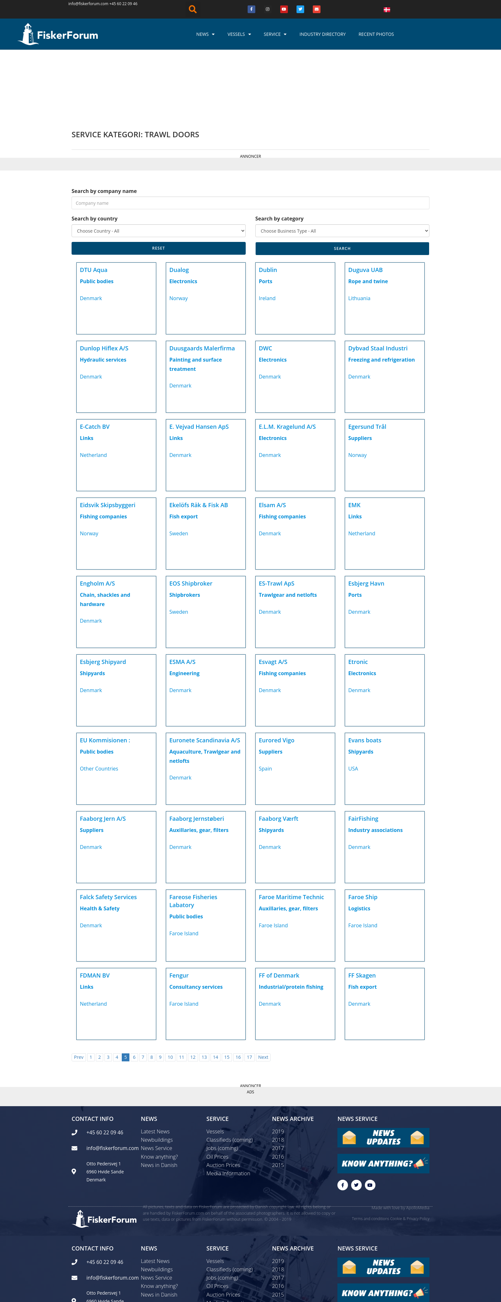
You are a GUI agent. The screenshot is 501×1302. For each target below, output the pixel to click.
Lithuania (359, 230)
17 (249, 989)
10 (170, 989)
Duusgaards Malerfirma (202, 280)
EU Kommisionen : (105, 672)
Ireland (267, 230)
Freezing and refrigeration (381, 292)
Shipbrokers (184, 527)
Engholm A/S (97, 516)
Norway (178, 230)
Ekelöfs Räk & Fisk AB (198, 437)
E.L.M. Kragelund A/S (287, 359)
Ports (265, 213)
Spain (265, 701)
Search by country (95, 151)
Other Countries (99, 701)
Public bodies (96, 213)
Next (263, 989)
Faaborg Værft (278, 751)
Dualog (179, 202)
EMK (354, 437)
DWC (265, 280)
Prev (78, 989)
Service (275, 34)
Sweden (178, 465)
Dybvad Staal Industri (378, 280)
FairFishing (363, 751)
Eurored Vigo (276, 672)
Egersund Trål (367, 359)
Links (86, 370)
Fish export (183, 448)
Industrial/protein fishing (291, 919)
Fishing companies (103, 448)
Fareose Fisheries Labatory (193, 833)
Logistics (359, 840)
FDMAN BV (95, 908)
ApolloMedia (417, 1142)
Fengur (179, 908)
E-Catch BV (95, 359)
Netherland (93, 387)
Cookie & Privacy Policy (409, 1153)
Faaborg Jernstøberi (196, 751)
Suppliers (360, 370)
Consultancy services (196, 919)
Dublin (268, 202)
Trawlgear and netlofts (288, 527)
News (205, 34)
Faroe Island (183, 865)
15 (226, 989)
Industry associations (375, 762)
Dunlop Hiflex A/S (104, 280)
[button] (193, 9)
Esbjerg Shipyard (103, 594)
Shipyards (92, 605)
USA (353, 701)
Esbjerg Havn (366, 516)
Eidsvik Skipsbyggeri (107, 437)
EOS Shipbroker (190, 516)
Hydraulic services (103, 292)
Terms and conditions (370, 1153)
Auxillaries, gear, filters (198, 762)
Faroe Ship (362, 829)
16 (238, 989)
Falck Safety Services (108, 829)
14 (215, 989)
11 (181, 989)
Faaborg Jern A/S (103, 751)
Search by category (279, 151)
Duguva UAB (365, 202)
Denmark (91, 230)
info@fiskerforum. (84, 3)
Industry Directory (322, 34)
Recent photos (376, 34)
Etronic (358, 594)
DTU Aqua (93, 202)
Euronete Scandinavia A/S (204, 672)
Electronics (183, 213)
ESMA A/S (182, 594)
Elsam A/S (272, 437)
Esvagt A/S (273, 594)
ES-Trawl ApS (277, 516)
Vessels (239, 34)
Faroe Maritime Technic (291, 829)
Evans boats (365, 672)
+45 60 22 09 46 (123, 3)
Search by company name (104, 123)
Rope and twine (368, 213)
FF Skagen (362, 908)
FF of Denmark (279, 908)
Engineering (184, 605)
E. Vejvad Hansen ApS (199, 359)
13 (204, 989)
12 (193, 989)
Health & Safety (99, 840)
